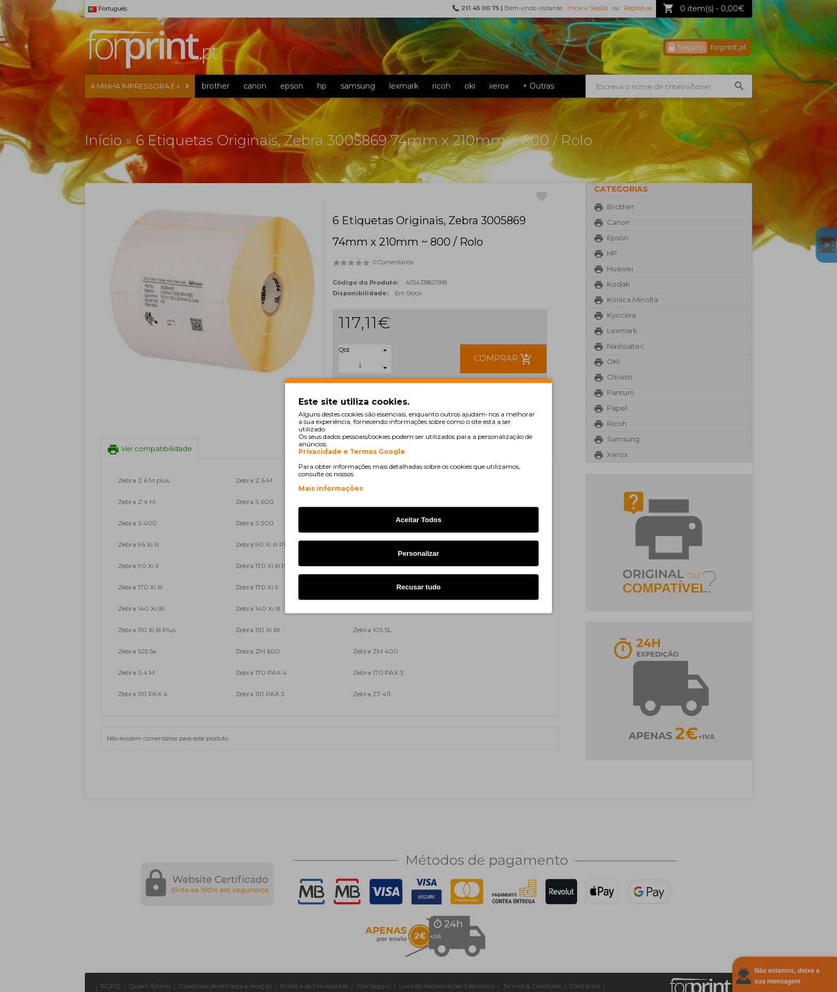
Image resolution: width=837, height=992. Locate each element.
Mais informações (330, 488)
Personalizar (418, 553)
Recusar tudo (418, 587)
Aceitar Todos (418, 520)
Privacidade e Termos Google (351, 451)
